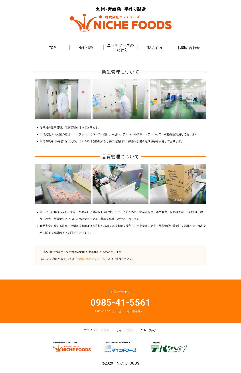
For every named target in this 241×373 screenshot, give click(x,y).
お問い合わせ (188, 48)
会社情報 (86, 48)
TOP (52, 48)
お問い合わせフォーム (91, 258)
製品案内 (154, 48)
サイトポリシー (126, 330)
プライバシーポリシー (98, 330)
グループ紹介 (148, 330)
